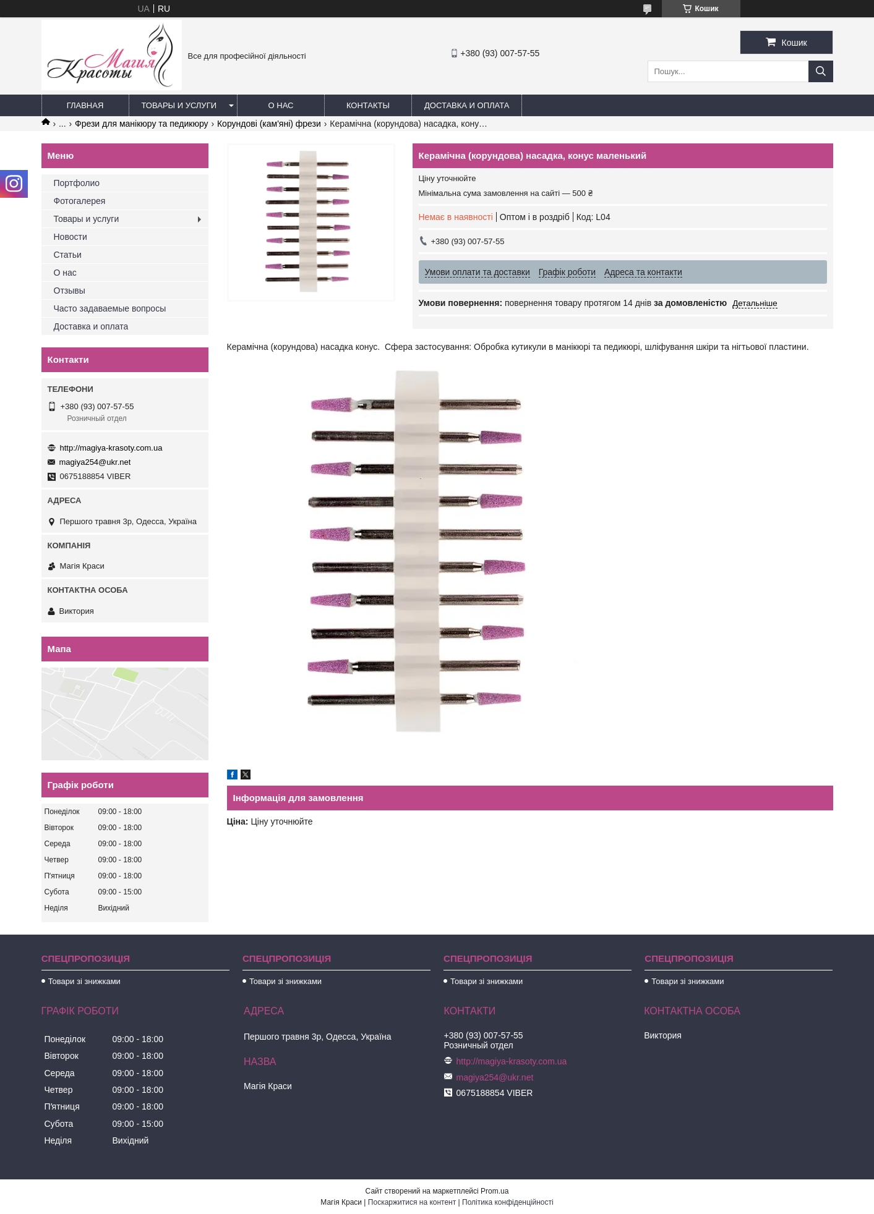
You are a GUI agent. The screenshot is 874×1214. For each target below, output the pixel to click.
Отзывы (69, 290)
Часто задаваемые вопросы (110, 308)
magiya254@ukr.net (95, 462)
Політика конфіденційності (508, 1202)
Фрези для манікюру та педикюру (141, 124)
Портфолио (77, 183)
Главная (85, 105)
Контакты (368, 105)
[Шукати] (820, 71)
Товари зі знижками (84, 981)
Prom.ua (494, 1191)
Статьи (68, 255)
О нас (281, 105)
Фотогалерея (80, 201)
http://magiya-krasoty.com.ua (111, 447)
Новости (70, 237)
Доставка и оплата (466, 105)
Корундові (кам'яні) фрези (269, 124)
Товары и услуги (179, 105)
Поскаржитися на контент (412, 1202)
